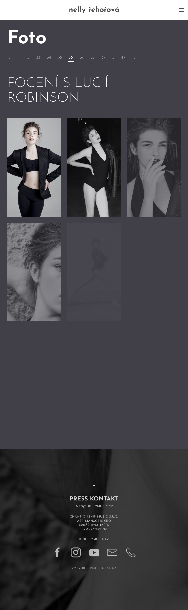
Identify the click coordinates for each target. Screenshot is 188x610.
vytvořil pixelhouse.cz (94, 563)
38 (92, 58)
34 (49, 58)
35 (60, 58)
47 (123, 58)
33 (38, 58)
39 (103, 58)
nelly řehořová (94, 10)
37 (82, 58)
